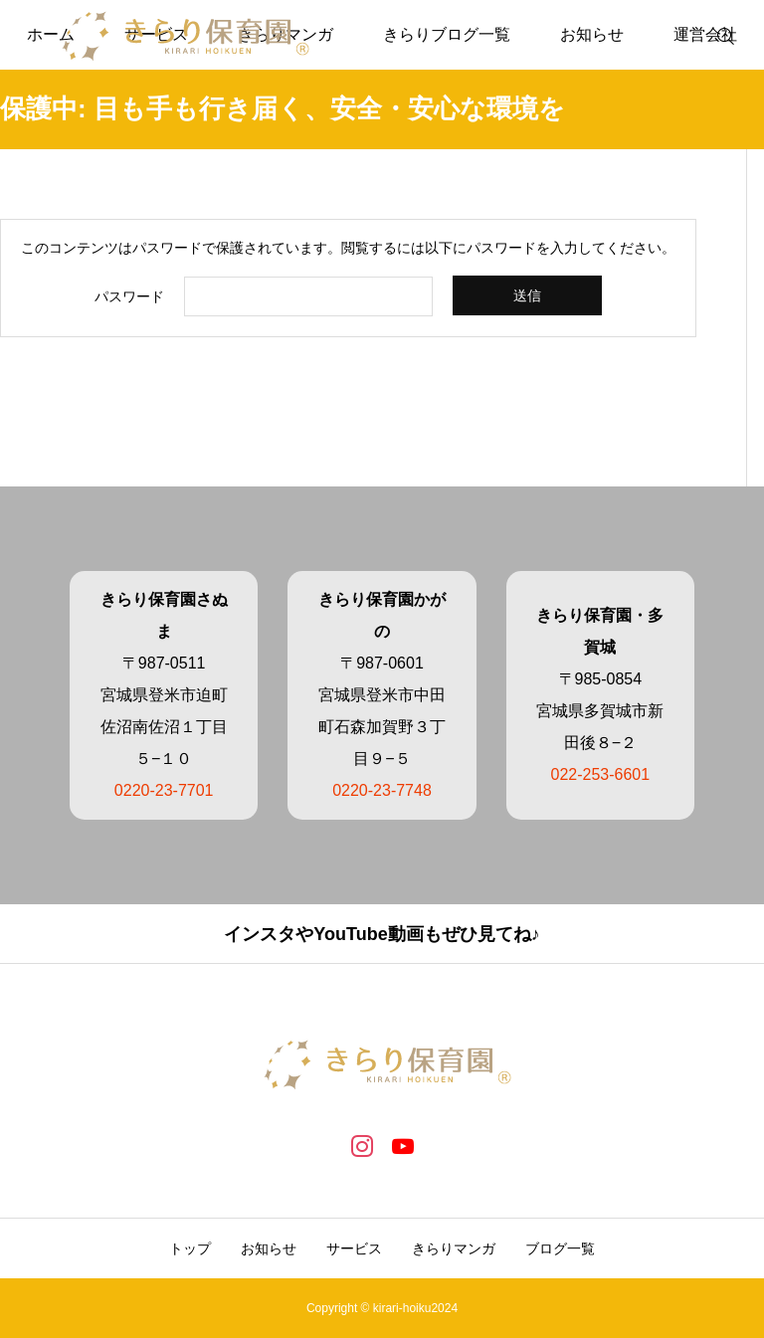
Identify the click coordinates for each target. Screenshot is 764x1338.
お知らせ (592, 34)
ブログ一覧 (560, 1248)
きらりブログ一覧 (446, 34)
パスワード (129, 296)
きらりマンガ (453, 1248)
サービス (354, 1248)
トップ (190, 1248)
